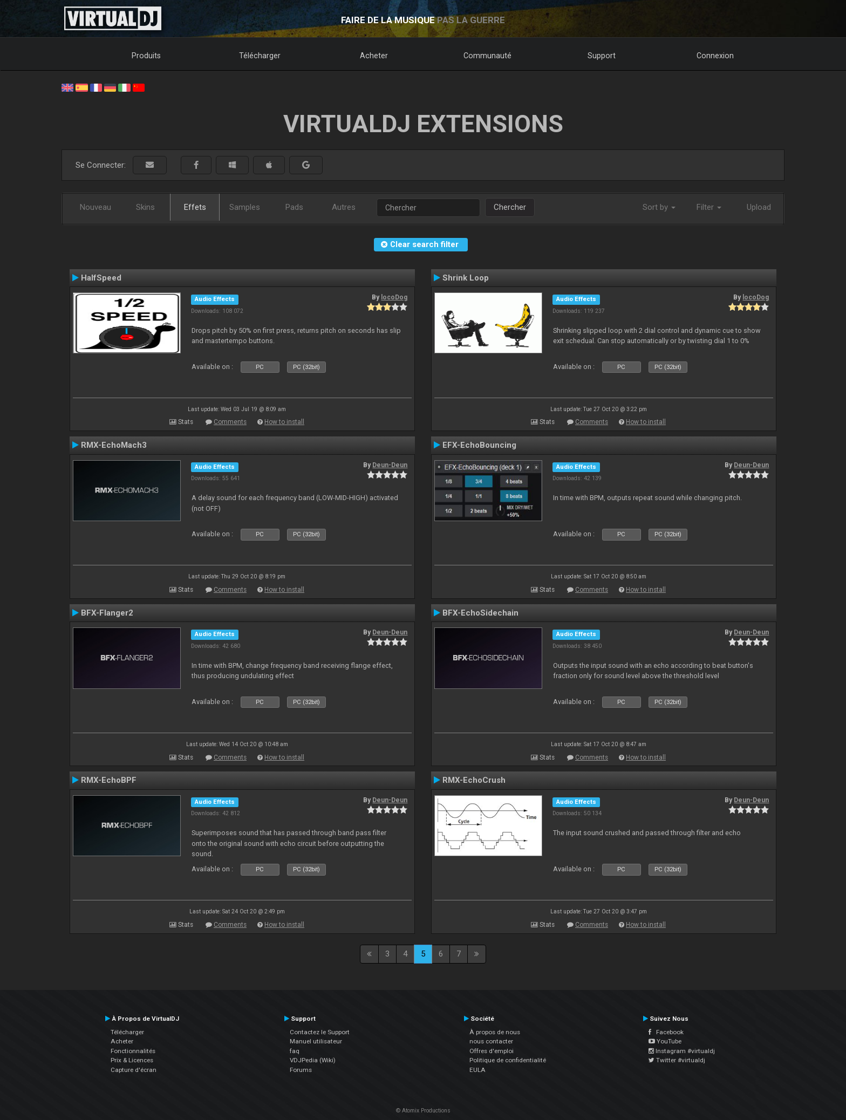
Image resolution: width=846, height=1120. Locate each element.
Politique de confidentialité (507, 1060)
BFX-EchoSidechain (480, 613)
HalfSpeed (101, 278)
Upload (759, 207)
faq (294, 1051)
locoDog (394, 297)
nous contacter (491, 1041)
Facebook (666, 1032)
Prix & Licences (132, 1060)
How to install (284, 422)
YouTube (665, 1041)
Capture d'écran (133, 1070)
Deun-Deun (389, 465)
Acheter (374, 55)
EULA (477, 1070)
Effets (195, 207)
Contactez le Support (320, 1032)
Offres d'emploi (491, 1051)
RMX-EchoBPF (109, 780)
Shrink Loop (465, 278)
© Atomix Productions (423, 1110)
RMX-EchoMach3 (114, 445)
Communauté (487, 55)
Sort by (659, 207)
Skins (145, 207)
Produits (146, 55)
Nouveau (95, 207)
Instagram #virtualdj (682, 1051)
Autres (344, 207)
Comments (230, 422)
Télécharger (260, 55)
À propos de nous (494, 1032)
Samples (244, 207)
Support (602, 55)
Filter (709, 207)
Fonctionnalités (133, 1051)
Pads (294, 207)
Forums (301, 1070)
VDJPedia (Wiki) (313, 1060)
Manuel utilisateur (316, 1041)
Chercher (510, 207)
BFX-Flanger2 (107, 613)
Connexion (715, 55)
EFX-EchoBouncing (479, 445)
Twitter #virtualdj (677, 1060)
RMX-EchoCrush (474, 780)
